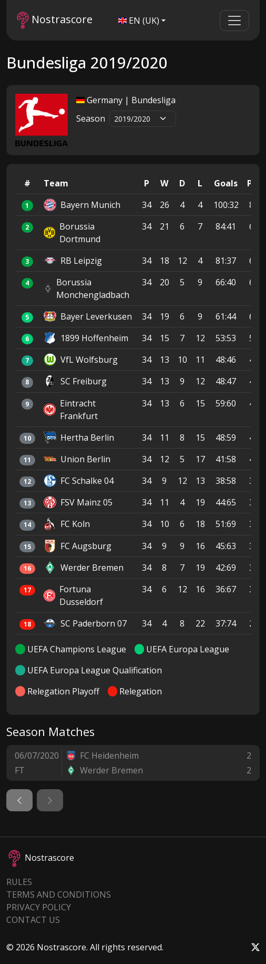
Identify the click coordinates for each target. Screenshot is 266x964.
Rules (19, 882)
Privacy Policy (38, 907)
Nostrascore (55, 20)
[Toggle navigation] (234, 20)
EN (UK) (138, 20)
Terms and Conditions (58, 894)
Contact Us (33, 920)
